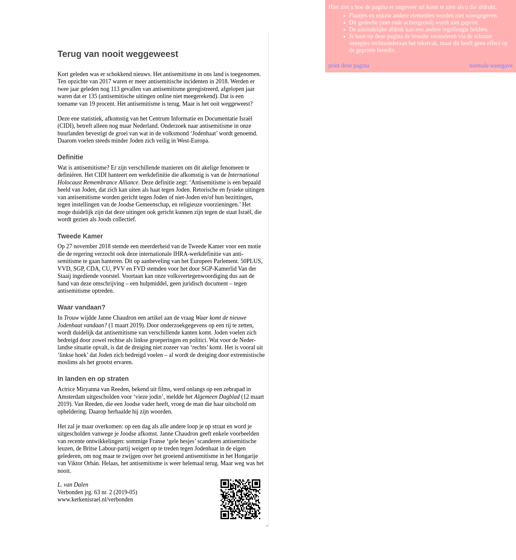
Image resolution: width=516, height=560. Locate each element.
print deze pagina (348, 65)
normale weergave (491, 65)
